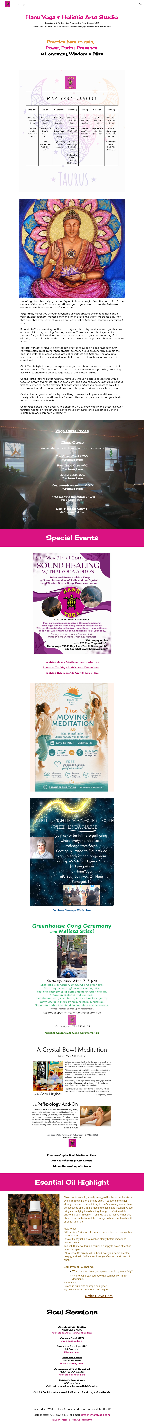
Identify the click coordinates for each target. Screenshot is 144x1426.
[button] (140, 4)
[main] (72, 21)
